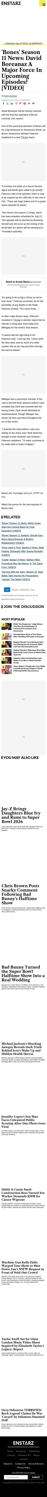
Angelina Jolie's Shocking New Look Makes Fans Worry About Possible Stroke (27, 660)
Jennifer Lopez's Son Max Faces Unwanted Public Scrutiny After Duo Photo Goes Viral (23, 1122)
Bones (15, 590)
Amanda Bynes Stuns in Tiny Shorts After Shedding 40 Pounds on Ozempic (28, 635)
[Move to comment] (33, 103)
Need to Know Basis (18, 281)
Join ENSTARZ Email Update (23, 1473)
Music (37, 1455)
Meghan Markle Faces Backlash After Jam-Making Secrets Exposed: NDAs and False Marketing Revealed (28, 644)
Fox (33, 590)
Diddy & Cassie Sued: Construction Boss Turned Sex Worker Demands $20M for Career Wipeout (23, 1194)
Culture (11, 1455)
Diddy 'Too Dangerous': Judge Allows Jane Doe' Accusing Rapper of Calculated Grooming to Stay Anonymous (27, 627)
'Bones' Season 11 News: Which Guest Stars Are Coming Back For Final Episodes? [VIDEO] (21, 527)
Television (24, 590)
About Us (8, 1463)
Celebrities (34, 1451)
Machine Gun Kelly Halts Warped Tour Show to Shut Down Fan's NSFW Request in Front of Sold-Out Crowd (23, 1267)
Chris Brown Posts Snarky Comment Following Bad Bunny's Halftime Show (20, 894)
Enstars (11, 3)
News (10, 1451)
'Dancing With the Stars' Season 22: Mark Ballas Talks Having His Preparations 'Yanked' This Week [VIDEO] (22, 576)
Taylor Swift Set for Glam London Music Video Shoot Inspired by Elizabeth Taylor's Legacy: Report (23, 1344)
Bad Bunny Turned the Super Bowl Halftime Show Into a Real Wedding (23, 973)
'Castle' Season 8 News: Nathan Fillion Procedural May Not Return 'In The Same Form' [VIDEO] (22, 564)
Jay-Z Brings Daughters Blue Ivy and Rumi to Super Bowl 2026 (21, 815)
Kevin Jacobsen (10, 96)
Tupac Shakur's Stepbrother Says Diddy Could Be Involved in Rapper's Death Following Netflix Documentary (29, 668)
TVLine (24, 137)
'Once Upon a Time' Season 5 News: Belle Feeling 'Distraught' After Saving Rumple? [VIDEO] (23, 551)
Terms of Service (35, 1463)
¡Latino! (23, 1459)
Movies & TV (24, 1455)
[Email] (29, 103)
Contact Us (20, 1463)
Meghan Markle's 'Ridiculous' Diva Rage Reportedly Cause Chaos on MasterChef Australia (29, 652)
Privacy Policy (23, 1467)
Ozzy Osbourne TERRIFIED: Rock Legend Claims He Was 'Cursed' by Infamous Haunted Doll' (23, 1415)
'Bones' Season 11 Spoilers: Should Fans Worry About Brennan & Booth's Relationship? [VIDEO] (22, 539)
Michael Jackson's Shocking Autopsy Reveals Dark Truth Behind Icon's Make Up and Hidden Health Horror (22, 1049)
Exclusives (21, 1451)
